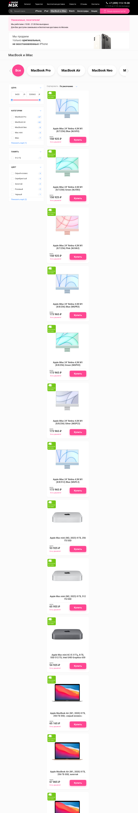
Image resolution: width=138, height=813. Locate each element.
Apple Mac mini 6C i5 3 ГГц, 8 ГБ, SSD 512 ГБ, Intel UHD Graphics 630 (109, 370)
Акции (94, 11)
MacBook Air (20, 122)
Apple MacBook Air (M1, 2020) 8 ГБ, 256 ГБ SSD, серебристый (67, 489)
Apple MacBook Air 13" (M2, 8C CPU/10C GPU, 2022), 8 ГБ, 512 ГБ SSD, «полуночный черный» (67, 610)
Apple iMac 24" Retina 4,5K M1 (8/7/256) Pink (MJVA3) (67, 190)
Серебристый (21, 179)
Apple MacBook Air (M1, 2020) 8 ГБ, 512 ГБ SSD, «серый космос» (109, 489)
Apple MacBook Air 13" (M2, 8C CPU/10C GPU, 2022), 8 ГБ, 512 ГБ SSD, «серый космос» (109, 610)
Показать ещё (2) (19, 199)
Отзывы (83, 4)
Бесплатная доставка (56, 4)
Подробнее (76, 692)
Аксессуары (83, 11)
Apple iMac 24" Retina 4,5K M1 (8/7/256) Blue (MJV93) (67, 131)
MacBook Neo (21, 127)
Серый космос (21, 173)
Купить (76, 140)
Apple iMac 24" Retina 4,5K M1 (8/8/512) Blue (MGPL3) (67, 309)
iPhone (38, 11)
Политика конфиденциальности (51, 789)
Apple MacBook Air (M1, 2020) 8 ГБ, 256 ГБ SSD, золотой (109, 430)
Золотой (18, 184)
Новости (72, 4)
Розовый (19, 189)
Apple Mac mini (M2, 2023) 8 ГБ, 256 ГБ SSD (109, 309)
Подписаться (65, 732)
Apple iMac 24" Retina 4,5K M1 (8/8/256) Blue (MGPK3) (109, 190)
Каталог (27, 4)
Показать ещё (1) (19, 143)
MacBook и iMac (58, 11)
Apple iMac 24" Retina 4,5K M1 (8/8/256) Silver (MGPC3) (109, 249)
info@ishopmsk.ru (92, 791)
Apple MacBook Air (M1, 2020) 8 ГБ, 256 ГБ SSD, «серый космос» (67, 430)
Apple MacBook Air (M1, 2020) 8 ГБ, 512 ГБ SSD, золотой (67, 549)
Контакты (95, 4)
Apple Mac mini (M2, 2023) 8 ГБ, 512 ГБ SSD (67, 371)
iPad (46, 11)
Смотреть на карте (90, 771)
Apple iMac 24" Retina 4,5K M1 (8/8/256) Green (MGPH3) (67, 249)
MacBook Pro (20, 117)
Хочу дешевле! (55, 143)
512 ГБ (18, 158)
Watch (72, 11)
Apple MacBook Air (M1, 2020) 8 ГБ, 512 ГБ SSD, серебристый (109, 549)
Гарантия (39, 4)
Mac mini (19, 133)
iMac (17, 138)
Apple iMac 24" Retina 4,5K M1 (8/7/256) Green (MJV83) (109, 131)
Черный (18, 194)
